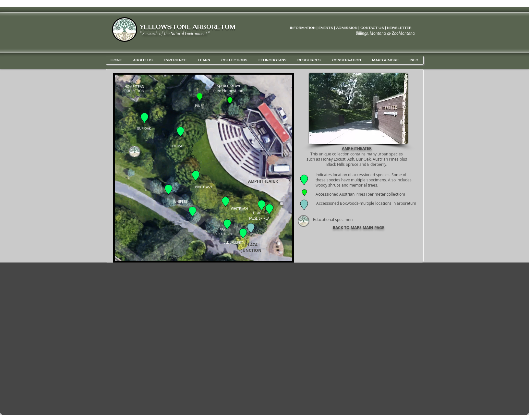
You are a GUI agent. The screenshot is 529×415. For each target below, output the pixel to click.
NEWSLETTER (399, 28)
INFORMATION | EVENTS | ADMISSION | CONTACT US (337, 28)
